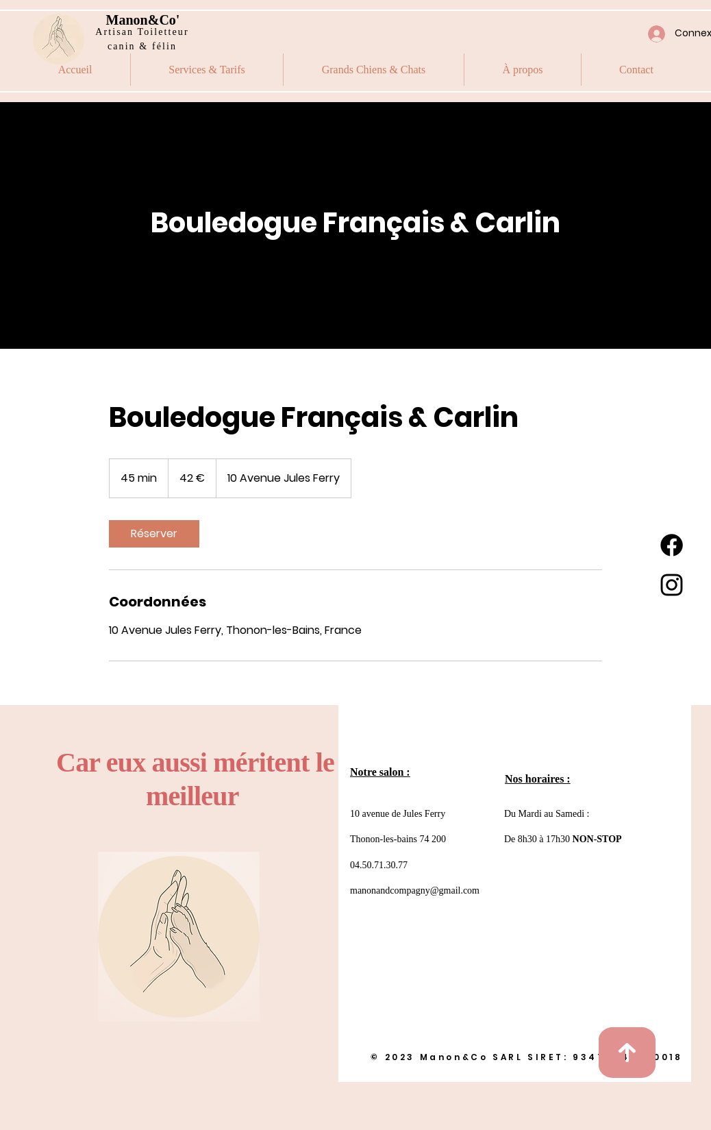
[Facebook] (671, 545)
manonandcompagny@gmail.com (414, 890)
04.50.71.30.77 (379, 865)
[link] (154, 534)
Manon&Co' (143, 19)
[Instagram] (671, 585)
